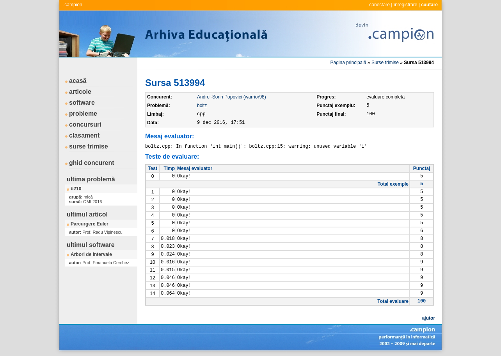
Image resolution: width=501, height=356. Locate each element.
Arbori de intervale (91, 254)
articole (80, 91)
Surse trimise (385, 62)
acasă (78, 80)
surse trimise (88, 146)
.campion (72, 4)
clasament (84, 135)
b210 (76, 188)
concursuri (85, 124)
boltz (202, 105)
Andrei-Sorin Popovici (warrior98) (231, 97)
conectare (379, 4)
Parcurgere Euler (89, 224)
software (82, 102)
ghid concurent (91, 162)
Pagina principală (348, 62)
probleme (83, 113)
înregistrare (406, 4)
